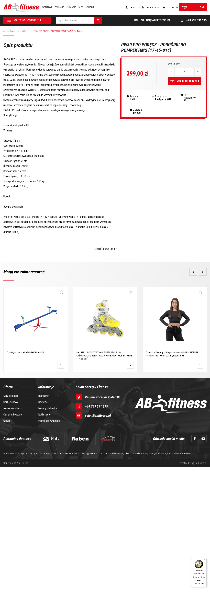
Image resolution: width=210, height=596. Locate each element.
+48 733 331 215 (96, 535)
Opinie (45, 163)
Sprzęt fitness (10, 524)
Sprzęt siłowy (10, 530)
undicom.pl (199, 591)
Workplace (47, 7)
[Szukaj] (98, 20)
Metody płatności (47, 537)
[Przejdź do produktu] (61, 494)
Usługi (6, 549)
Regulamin (43, 524)
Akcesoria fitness (12, 537)
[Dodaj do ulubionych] (61, 421)
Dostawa (43, 530)
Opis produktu (17, 163)
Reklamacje (44, 543)
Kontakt (90, 7)
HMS (132, 99)
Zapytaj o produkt (137, 111)
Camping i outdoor (13, 543)
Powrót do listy (105, 377)
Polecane (59, 7)
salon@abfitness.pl (98, 544)
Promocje (71, 7)
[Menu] (205, 560)
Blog (81, 7)
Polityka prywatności (49, 549)
